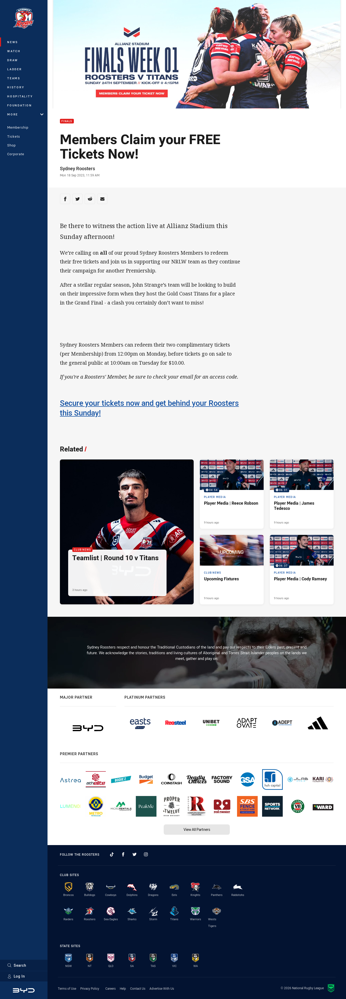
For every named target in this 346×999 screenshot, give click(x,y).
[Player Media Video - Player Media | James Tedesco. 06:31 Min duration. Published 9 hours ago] (302, 494)
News (12, 42)
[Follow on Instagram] (146, 854)
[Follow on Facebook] (123, 854)
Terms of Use (67, 988)
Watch (14, 51)
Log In (16, 976)
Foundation (19, 105)
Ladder (14, 69)
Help (123, 988)
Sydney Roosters (77, 168)
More (25, 114)
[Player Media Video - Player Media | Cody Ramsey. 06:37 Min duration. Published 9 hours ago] (302, 569)
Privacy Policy (89, 988)
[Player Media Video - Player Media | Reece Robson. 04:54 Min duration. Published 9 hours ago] (232, 494)
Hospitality (20, 96)
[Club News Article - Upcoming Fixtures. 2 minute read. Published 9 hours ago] (232, 569)
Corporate (15, 154)
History (15, 87)
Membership (17, 127)
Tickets (13, 136)
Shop (11, 145)
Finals (66, 121)
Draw (12, 60)
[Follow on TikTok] (112, 854)
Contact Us (137, 988)
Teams (13, 78)
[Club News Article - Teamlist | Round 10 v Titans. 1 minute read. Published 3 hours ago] (127, 532)
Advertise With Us (162, 988)
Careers (110, 988)
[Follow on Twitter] (134, 854)
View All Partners (197, 829)
